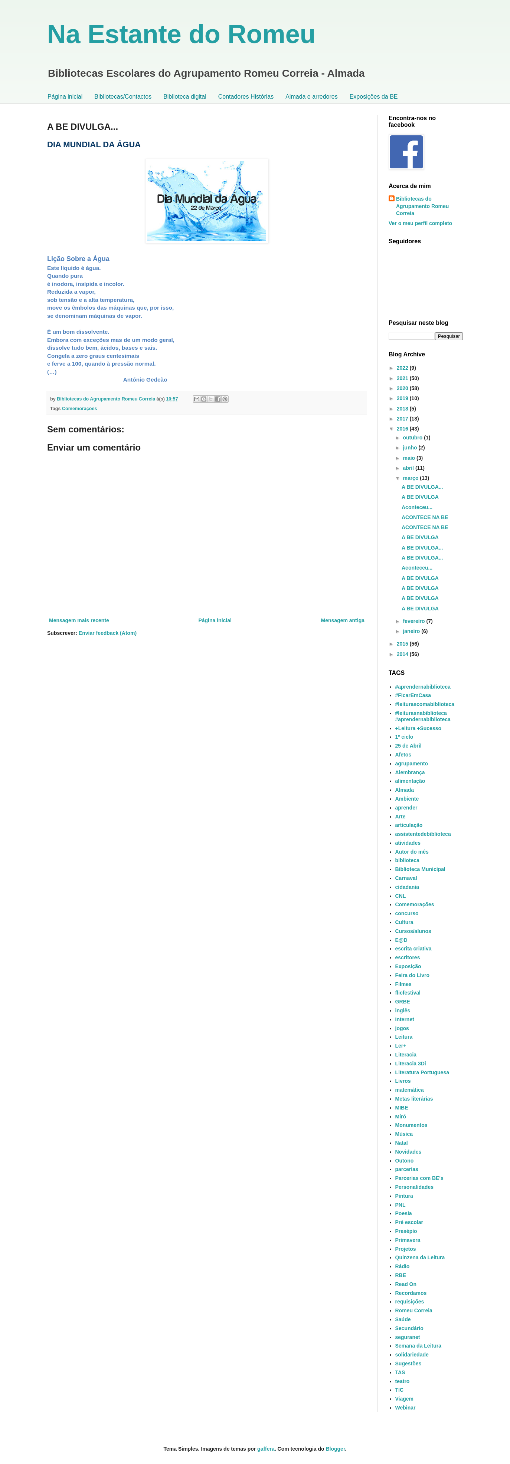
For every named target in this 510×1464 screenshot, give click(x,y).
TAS (400, 1372)
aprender (406, 808)
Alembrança (410, 772)
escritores (407, 957)
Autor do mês (412, 852)
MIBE (401, 1108)
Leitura (404, 1037)
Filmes (403, 984)
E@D (401, 940)
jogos (402, 1028)
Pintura (404, 1196)
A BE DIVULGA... (422, 487)
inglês (402, 1010)
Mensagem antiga (342, 620)
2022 (403, 368)
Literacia (406, 1055)
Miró (400, 1117)
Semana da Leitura (418, 1346)
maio (409, 458)
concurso (407, 913)
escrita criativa (413, 949)
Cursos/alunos (413, 931)
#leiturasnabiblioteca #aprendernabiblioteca (423, 716)
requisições (409, 1302)
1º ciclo (404, 737)
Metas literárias (414, 1099)
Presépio (406, 1231)
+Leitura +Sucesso (418, 728)
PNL (400, 1205)
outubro (413, 438)
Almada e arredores (311, 96)
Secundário (409, 1328)
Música (404, 1134)
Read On (406, 1284)
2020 (403, 388)
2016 (403, 429)
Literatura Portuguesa (422, 1072)
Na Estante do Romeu (181, 34)
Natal (401, 1143)
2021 (403, 378)
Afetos (403, 755)
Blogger (335, 1449)
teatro (402, 1381)
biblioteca (407, 860)
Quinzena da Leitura (420, 1257)
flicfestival (408, 993)
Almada (404, 790)
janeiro (412, 631)
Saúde (403, 1319)
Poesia (403, 1213)
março (411, 478)
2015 (403, 644)
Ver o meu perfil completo (420, 223)
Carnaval (406, 878)
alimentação (410, 781)
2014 (403, 654)
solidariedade (412, 1355)
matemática (409, 1090)
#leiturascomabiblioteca (425, 704)
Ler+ (400, 1046)
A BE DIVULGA (420, 497)
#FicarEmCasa (413, 695)
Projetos (405, 1249)
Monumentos (411, 1125)
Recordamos (411, 1293)
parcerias (406, 1169)
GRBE (402, 1002)
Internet (404, 1019)
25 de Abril (408, 746)
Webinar (405, 1408)
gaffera (266, 1449)
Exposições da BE (374, 96)
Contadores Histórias (246, 96)
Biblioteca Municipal (420, 869)
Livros (403, 1081)
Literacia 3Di (410, 1063)
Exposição (408, 966)
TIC (399, 1390)
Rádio (402, 1266)
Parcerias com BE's (419, 1178)
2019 (403, 398)
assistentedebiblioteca (423, 834)
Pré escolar (409, 1222)
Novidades (408, 1152)
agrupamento (411, 763)
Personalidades (414, 1187)
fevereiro (414, 621)
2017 (403, 419)
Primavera (408, 1240)
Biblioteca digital (184, 96)
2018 (403, 409)
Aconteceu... (417, 507)
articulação (409, 825)
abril (409, 468)
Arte (400, 817)
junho (410, 448)
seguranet (407, 1337)
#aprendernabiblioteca (423, 687)
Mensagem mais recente (79, 620)
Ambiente (407, 799)
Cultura (404, 922)
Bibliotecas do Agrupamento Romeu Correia (422, 206)
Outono (404, 1161)
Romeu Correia (413, 1310)
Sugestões (408, 1363)
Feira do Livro (412, 975)
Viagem (404, 1399)
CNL (400, 896)
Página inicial (65, 96)
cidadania (407, 887)
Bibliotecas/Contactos (122, 96)
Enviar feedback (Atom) (108, 633)
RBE (400, 1275)
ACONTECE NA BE (425, 517)
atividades (408, 843)
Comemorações (79, 408)
